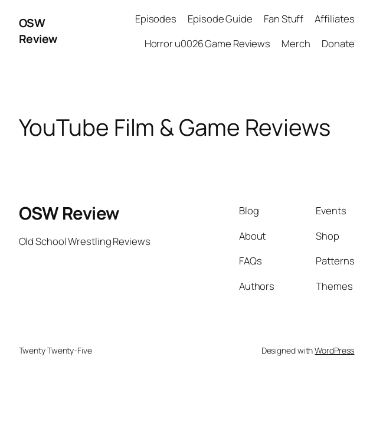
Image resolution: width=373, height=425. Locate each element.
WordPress (334, 350)
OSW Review (38, 31)
